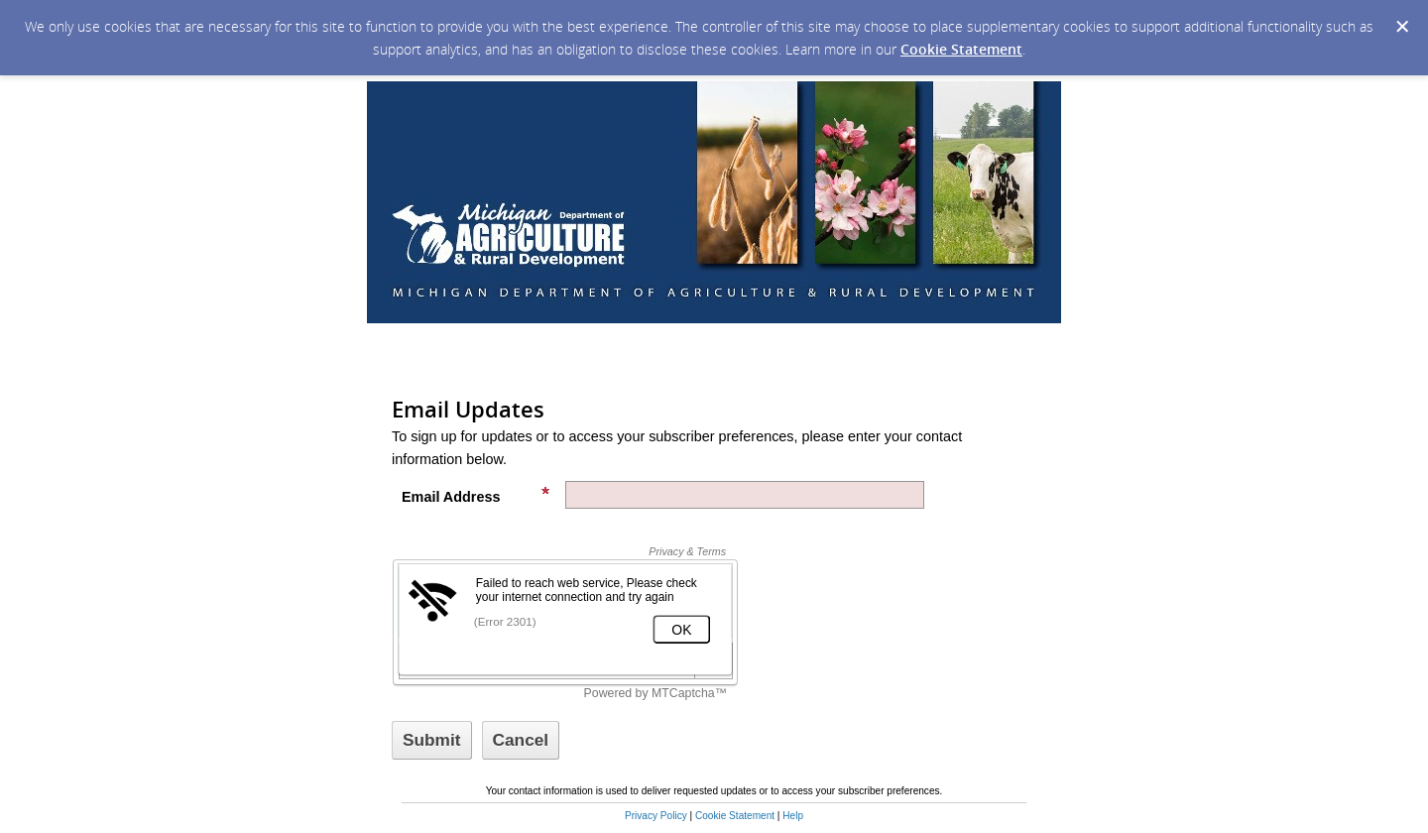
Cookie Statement (961, 49)
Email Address (476, 495)
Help (792, 815)
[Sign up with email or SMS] (432, 740)
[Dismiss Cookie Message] (1402, 27)
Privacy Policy (656, 815)
